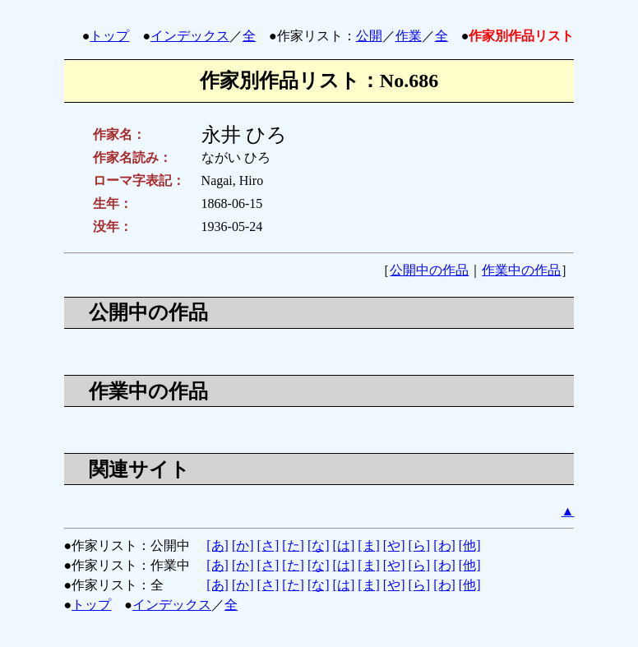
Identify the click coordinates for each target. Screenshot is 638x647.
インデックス (189, 36)
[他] (470, 545)
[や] (394, 545)
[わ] (444, 545)
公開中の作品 (429, 270)
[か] (243, 545)
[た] (293, 545)
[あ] (217, 545)
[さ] (268, 545)
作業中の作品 (521, 270)
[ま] (369, 545)
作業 (408, 36)
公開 (369, 36)
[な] (318, 545)
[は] (344, 545)
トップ (109, 36)
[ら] (420, 545)
